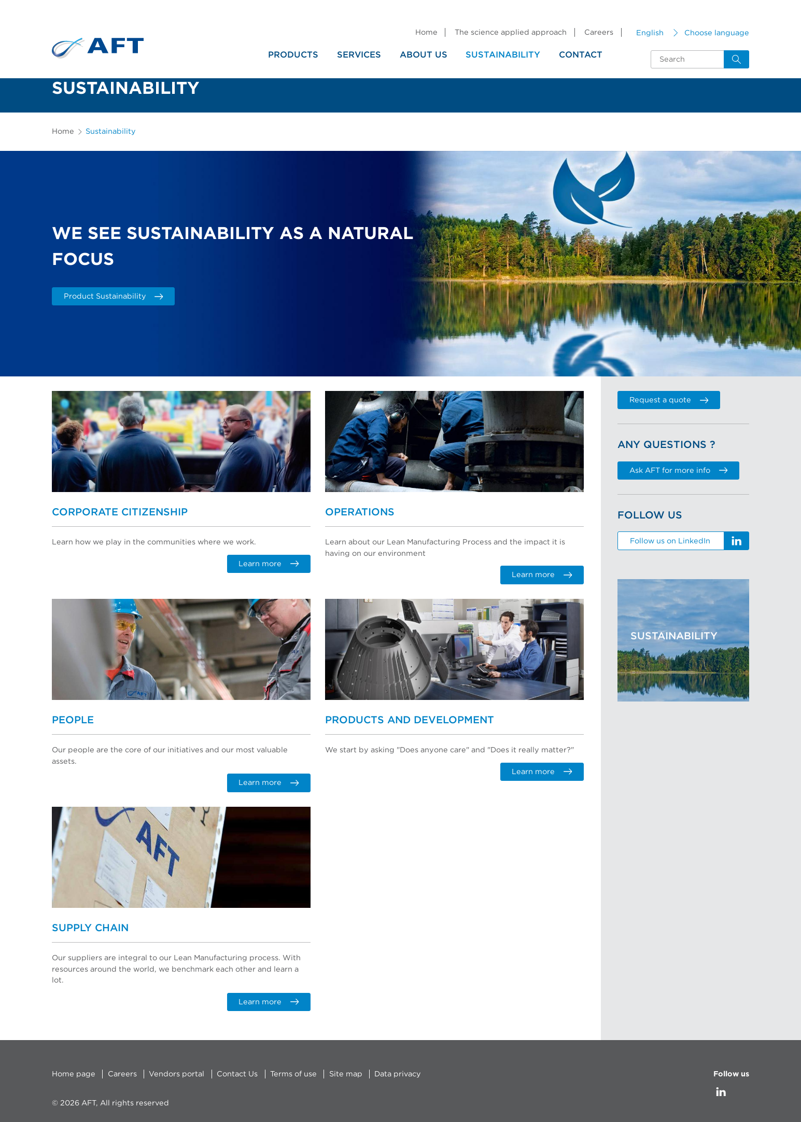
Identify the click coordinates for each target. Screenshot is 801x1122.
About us (423, 55)
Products (293, 55)
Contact (580, 55)
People (73, 720)
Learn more (268, 564)
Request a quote (668, 400)
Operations (360, 512)
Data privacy (397, 1073)
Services (359, 55)
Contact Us (237, 1073)
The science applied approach (511, 32)
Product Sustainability (113, 296)
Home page (73, 1073)
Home (426, 32)
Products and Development (409, 720)
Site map (345, 1073)
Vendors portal (176, 1073)
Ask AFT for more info (678, 470)
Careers (598, 32)
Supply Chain (90, 927)
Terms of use (293, 1073)
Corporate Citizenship (120, 512)
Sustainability (503, 55)
